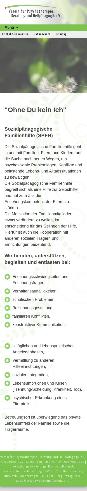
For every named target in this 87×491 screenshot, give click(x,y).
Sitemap (61, 34)
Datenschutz (42, 34)
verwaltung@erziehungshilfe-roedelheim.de (43, 466)
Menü (9, 27)
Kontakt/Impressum (15, 34)
